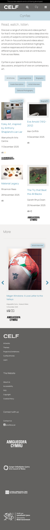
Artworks (6, 343)
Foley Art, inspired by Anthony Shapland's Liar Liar (11, 127)
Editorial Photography (25, 90)
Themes (6, 347)
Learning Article (25, 78)
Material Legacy (10, 183)
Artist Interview (34, 84)
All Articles (11, 78)
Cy (36, 7)
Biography (39, 78)
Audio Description (16, 84)
